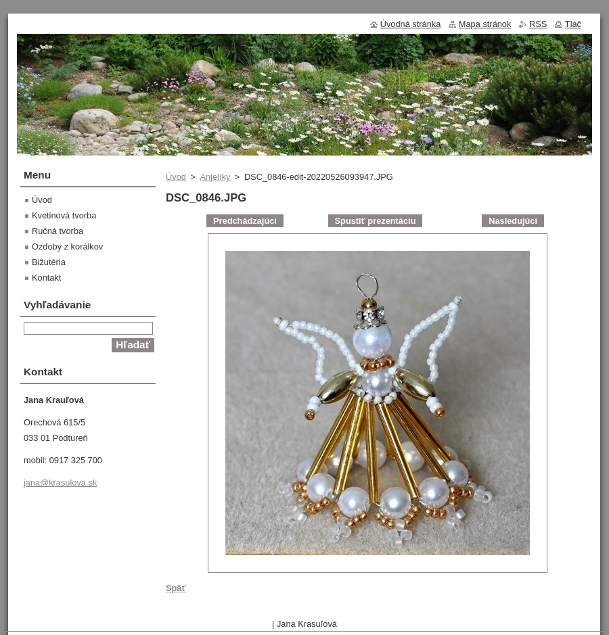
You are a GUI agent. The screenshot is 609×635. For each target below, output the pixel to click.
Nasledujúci (513, 221)
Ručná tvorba (57, 231)
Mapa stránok (485, 24)
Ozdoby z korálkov (67, 246)
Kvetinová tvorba (64, 215)
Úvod (176, 177)
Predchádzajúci (245, 221)
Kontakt (46, 278)
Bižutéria (49, 262)
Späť (176, 588)
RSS (538, 24)
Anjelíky (215, 177)
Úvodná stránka (410, 24)
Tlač (573, 24)
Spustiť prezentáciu (375, 221)
